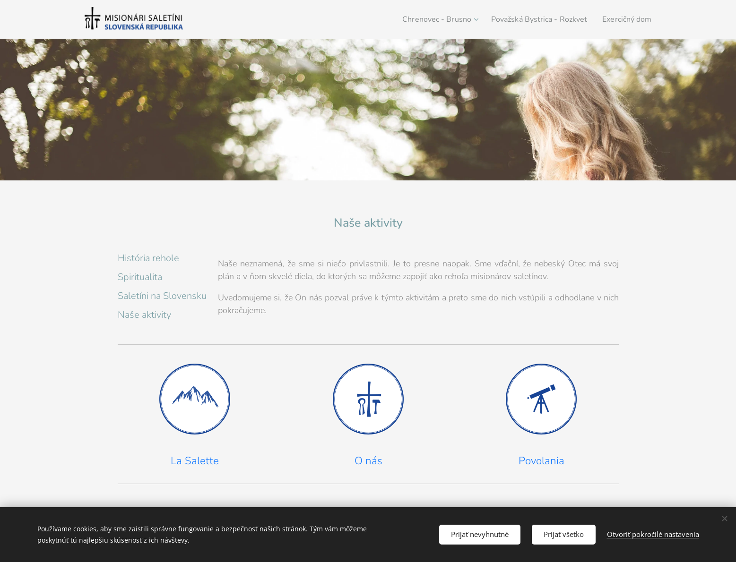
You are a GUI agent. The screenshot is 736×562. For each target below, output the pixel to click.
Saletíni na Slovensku (162, 296)
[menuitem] (425, 19)
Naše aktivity (144, 314)
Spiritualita (140, 277)
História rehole (148, 258)
